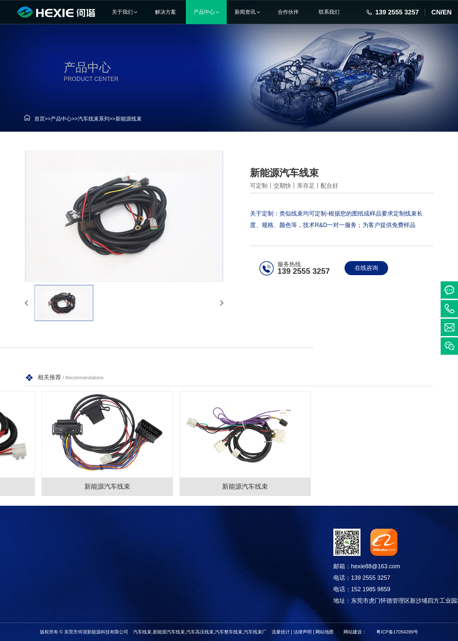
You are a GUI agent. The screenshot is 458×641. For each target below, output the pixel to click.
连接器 (45, 570)
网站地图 (324, 631)
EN (447, 12)
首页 (28, 119)
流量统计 (281, 631)
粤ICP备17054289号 (397, 631)
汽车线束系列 (82, 119)
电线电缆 (45, 586)
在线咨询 (371, 268)
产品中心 (49, 119)
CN (436, 12)
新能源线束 (117, 119)
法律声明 (302, 631)
